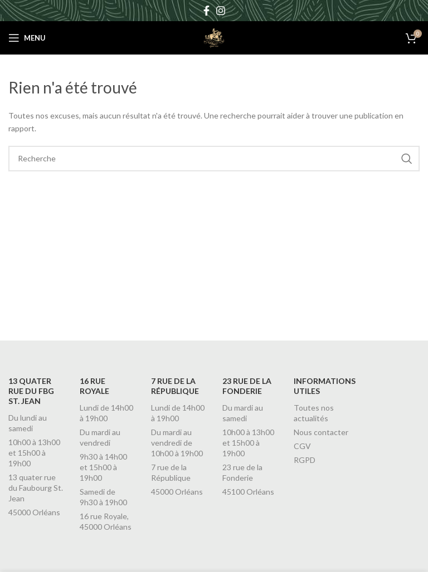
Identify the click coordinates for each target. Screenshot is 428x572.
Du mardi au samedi (242, 413)
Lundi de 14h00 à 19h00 (106, 413)
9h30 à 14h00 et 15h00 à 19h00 (103, 467)
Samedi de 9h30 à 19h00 (103, 497)
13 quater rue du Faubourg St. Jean (35, 487)
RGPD (304, 460)
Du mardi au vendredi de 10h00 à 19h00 (177, 442)
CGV (302, 446)
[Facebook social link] (206, 10)
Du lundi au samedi (27, 423)
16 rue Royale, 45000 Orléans (106, 521)
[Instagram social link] (220, 10)
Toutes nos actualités (314, 413)
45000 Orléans (34, 512)
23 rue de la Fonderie (242, 472)
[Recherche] (214, 158)
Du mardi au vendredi (100, 437)
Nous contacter (321, 432)
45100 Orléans (248, 491)
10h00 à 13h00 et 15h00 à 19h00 (34, 452)
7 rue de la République (171, 472)
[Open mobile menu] (27, 38)
